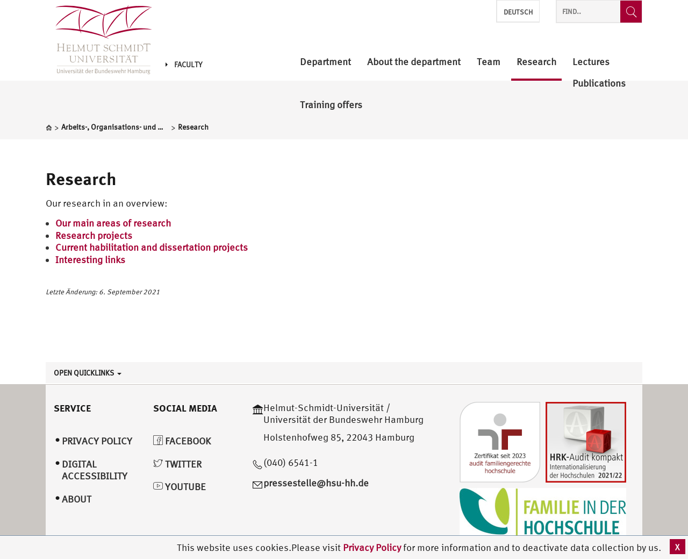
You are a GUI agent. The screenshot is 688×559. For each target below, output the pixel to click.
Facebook (182, 441)
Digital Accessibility (94, 470)
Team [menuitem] (488, 62)
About (76, 499)
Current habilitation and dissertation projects (151, 247)
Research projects (93, 235)
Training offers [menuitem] (331, 105)
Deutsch (518, 12)
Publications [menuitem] (599, 84)
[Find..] (631, 12)
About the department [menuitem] (414, 62)
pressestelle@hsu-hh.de (316, 483)
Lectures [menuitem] (591, 62)
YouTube (179, 486)
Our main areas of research (113, 223)
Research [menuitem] (536, 62)
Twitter (177, 464)
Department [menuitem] (325, 62)
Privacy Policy (373, 547)
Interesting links (90, 259)
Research (81, 178)
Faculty (184, 64)
